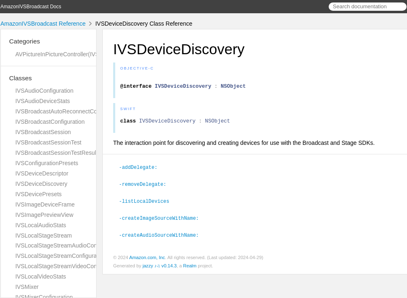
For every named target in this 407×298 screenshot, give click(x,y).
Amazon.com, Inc (147, 259)
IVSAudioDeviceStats (42, 101)
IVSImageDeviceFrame (45, 204)
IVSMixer (27, 287)
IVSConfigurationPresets (46, 163)
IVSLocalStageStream (43, 235)
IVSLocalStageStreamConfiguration (60, 255)
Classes (20, 78)
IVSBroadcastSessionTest (48, 142)
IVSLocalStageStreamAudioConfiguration (68, 245)
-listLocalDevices (147, 203)
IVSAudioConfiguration (44, 90)
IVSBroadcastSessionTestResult (56, 152)
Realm (189, 267)
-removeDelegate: (146, 187)
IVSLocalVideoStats (40, 276)
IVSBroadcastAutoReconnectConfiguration (69, 111)
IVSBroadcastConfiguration (50, 121)
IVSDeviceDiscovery (41, 183)
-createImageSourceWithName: (162, 220)
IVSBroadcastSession (43, 132)
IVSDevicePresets (38, 194)
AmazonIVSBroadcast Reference (42, 23)
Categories (24, 41)
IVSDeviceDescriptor (41, 173)
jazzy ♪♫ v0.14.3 (160, 267)
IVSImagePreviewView (44, 214)
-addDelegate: (141, 170)
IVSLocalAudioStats (40, 225)
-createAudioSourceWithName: (162, 236)
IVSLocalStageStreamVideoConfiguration (68, 266)
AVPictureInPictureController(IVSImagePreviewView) (82, 54)
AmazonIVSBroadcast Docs (30, 7)
